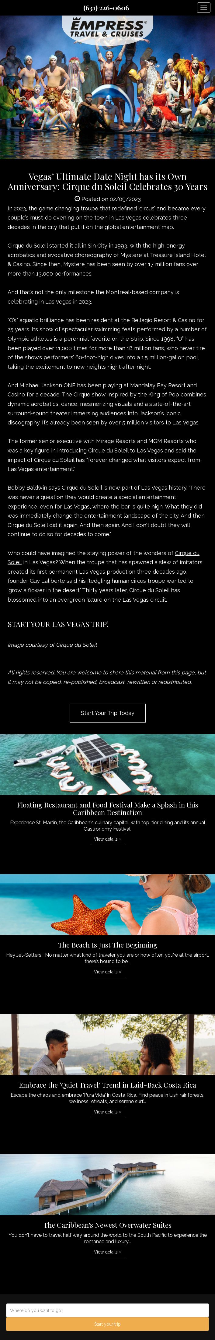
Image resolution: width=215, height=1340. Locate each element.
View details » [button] (107, 839)
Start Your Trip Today (107, 713)
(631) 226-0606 (106, 7)
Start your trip (107, 1324)
